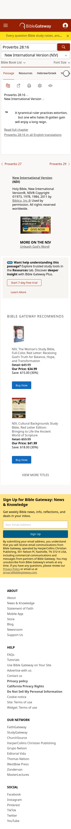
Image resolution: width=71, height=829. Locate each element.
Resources (25, 73)
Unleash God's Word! (35, 247)
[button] (65, 25)
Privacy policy (17, 681)
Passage (8, 73)
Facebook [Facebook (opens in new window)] (14, 794)
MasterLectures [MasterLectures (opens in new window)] (18, 775)
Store (11, 619)
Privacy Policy (11, 569)
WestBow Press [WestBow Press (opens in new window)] (18, 764)
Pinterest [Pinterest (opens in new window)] (13, 805)
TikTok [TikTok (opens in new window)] (11, 810)
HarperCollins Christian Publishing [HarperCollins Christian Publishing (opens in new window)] (31, 743)
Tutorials (13, 660)
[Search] (63, 47)
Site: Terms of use (19, 702)
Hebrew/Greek (46, 73)
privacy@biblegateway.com (20, 572)
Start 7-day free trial (24, 282)
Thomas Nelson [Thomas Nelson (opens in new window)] (18, 759)
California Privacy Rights (25, 686)
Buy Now (22, 385)
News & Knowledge (21, 603)
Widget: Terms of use (22, 707)
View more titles (35, 475)
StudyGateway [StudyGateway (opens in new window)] (17, 732)
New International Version (32, 178)
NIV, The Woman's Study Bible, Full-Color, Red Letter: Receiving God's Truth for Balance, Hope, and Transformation (34, 355)
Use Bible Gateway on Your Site (29, 665)
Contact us (14, 676)
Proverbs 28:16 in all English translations (33, 135)
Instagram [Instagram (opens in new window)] (14, 800)
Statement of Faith (20, 608)
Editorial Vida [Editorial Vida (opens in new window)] (16, 753)
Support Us (15, 635)
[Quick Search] (28, 47)
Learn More (18, 292)
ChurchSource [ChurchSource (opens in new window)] (17, 738)
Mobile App (15, 614)
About (11, 598)
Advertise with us (19, 670)
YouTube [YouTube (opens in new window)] (13, 821)
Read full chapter (16, 130)
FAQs (10, 655)
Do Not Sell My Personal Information (34, 691)
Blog (10, 624)
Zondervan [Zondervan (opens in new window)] (15, 769)
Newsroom (15, 629)
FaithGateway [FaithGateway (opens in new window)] (17, 727)
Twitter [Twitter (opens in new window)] (12, 815)
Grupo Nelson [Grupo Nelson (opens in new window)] (17, 748)
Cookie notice (17, 697)
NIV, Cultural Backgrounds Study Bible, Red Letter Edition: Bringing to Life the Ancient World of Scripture (35, 429)
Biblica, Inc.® (21, 201)
